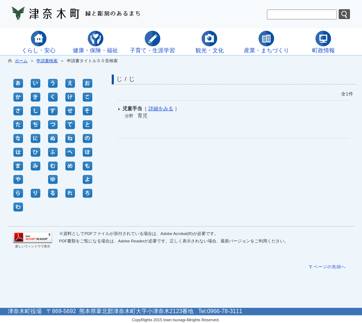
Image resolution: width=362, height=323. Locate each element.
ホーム (21, 60)
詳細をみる (160, 108)
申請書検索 (47, 60)
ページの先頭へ (330, 267)
